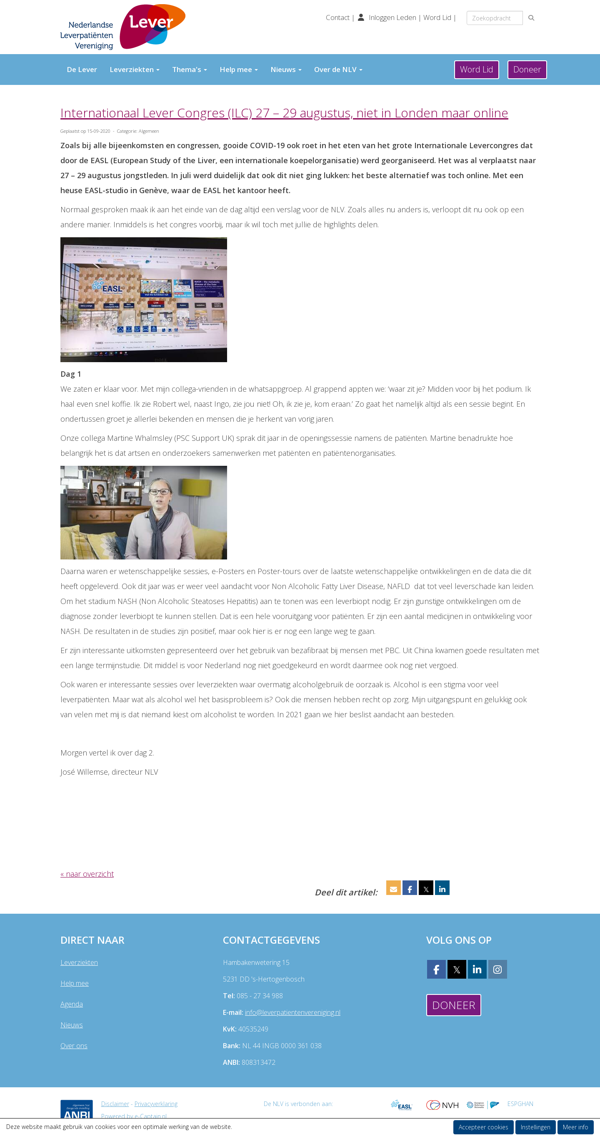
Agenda (71, 1004)
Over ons (74, 1045)
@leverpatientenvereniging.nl (292, 1012)
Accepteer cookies (483, 1127)
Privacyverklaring (156, 1104)
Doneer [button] (527, 69)
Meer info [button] (575, 1127)
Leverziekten (135, 69)
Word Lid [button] (476, 69)
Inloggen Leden (392, 17)
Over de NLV (338, 69)
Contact (338, 17)
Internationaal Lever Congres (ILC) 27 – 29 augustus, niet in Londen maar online (284, 112)
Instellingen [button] (535, 1127)
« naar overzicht (87, 874)
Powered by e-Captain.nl (134, 1116)
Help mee (239, 69)
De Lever (82, 69)
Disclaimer (115, 1104)
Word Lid (437, 17)
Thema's (189, 69)
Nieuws (286, 69)
